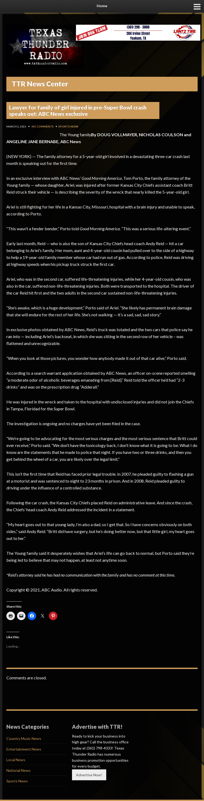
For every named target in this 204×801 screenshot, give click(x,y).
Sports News (68, 126)
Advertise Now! (89, 775)
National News (18, 770)
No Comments (43, 126)
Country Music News (23, 738)
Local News (15, 759)
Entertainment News (23, 749)
